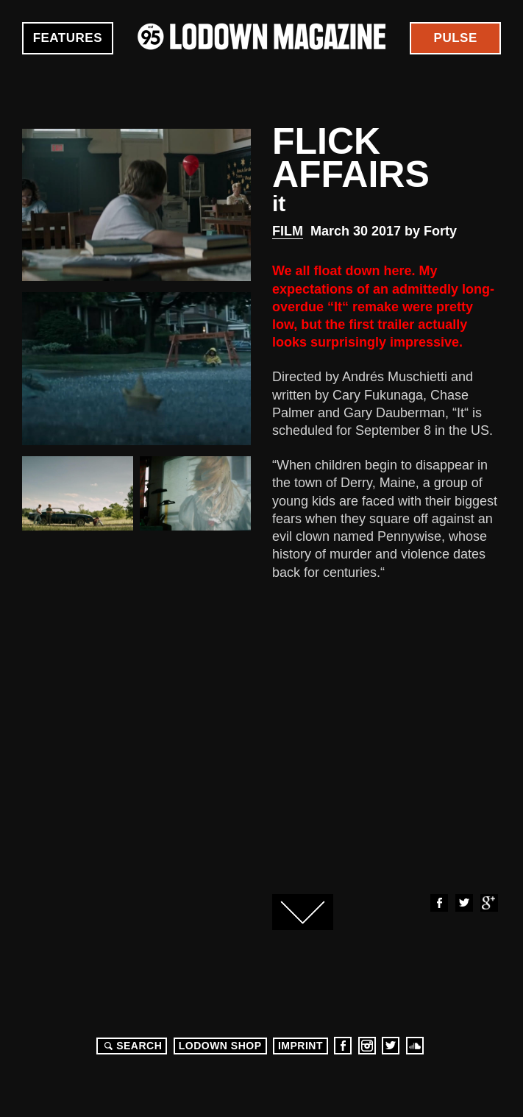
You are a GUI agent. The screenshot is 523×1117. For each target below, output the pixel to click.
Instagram (367, 1045)
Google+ (488, 903)
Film (287, 231)
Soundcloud (415, 1045)
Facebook (438, 903)
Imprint (300, 1046)
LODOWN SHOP (220, 1046)
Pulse (455, 38)
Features (67, 38)
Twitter (463, 903)
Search (131, 1045)
